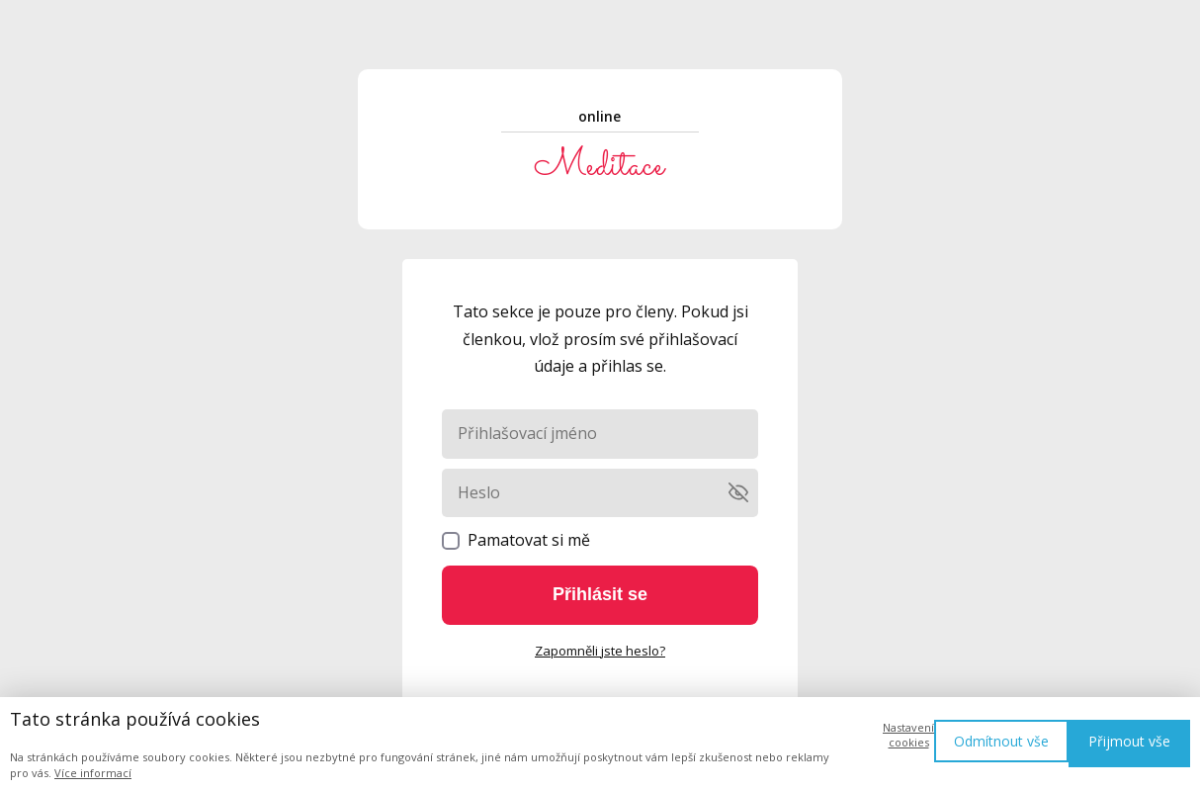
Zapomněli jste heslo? (600, 650)
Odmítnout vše (1001, 741)
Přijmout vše (1129, 741)
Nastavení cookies (908, 734)
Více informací (92, 772)
